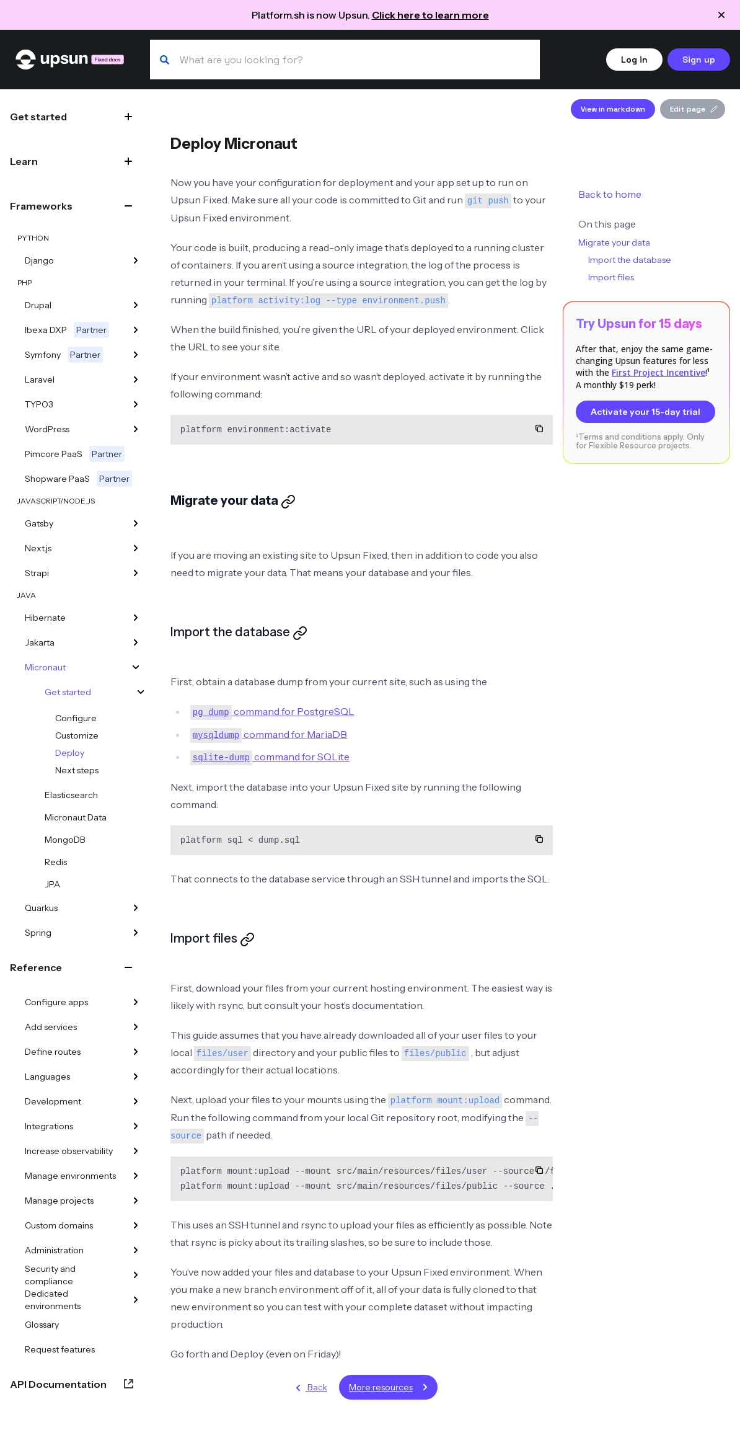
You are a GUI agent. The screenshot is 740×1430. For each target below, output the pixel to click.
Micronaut (45, 667)
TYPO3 (39, 404)
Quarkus (41, 907)
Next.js (38, 548)
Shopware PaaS (78, 478)
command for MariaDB (269, 734)
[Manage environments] (135, 1175)
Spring (38, 932)
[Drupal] (135, 305)
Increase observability (69, 1151)
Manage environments (70, 1175)
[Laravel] (135, 379)
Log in (634, 59)
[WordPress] (135, 429)
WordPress (47, 429)
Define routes (53, 1051)
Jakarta (40, 642)
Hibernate (45, 617)
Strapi (37, 573)
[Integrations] (135, 1126)
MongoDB (65, 839)
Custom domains (59, 1225)
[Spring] (135, 932)
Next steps (77, 770)
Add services (51, 1027)
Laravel (40, 379)
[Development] (135, 1101)
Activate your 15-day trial (645, 411)
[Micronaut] (135, 667)
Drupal (38, 305)
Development (53, 1101)
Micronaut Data (76, 817)
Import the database (629, 259)
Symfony (64, 354)
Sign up (698, 59)
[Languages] (135, 1076)
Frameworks (41, 206)
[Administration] (135, 1250)
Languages (47, 1076)
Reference (36, 967)
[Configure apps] (135, 1002)
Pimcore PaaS (75, 454)
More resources (391, 1387)
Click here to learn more (430, 15)
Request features (60, 1349)
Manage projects (59, 1200)
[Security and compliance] (135, 1275)
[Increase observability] (135, 1151)
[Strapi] (135, 573)
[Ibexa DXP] (135, 330)
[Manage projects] (135, 1200)
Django (39, 260)
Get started (38, 116)
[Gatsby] (135, 523)
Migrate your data (614, 242)
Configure (76, 718)
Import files (611, 277)
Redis (56, 862)
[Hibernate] (135, 617)
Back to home (609, 194)
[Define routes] (135, 1051)
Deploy (69, 752)
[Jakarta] (135, 642)
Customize (77, 735)
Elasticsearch (71, 795)
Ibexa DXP (67, 329)
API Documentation (58, 1384)
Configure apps (56, 1002)
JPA (52, 884)
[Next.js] (135, 548)
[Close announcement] (721, 15)
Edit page (694, 109)
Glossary (42, 1324)
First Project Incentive (658, 372)
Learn (24, 161)
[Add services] (135, 1027)
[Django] (135, 260)
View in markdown (613, 109)
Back (309, 1387)
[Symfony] (135, 354)
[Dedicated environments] (135, 1299)
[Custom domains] (135, 1225)
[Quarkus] (135, 907)
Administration (54, 1250)
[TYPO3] (135, 404)
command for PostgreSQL (272, 711)
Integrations (49, 1126)
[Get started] (140, 692)
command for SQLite (270, 756)
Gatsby (39, 523)
